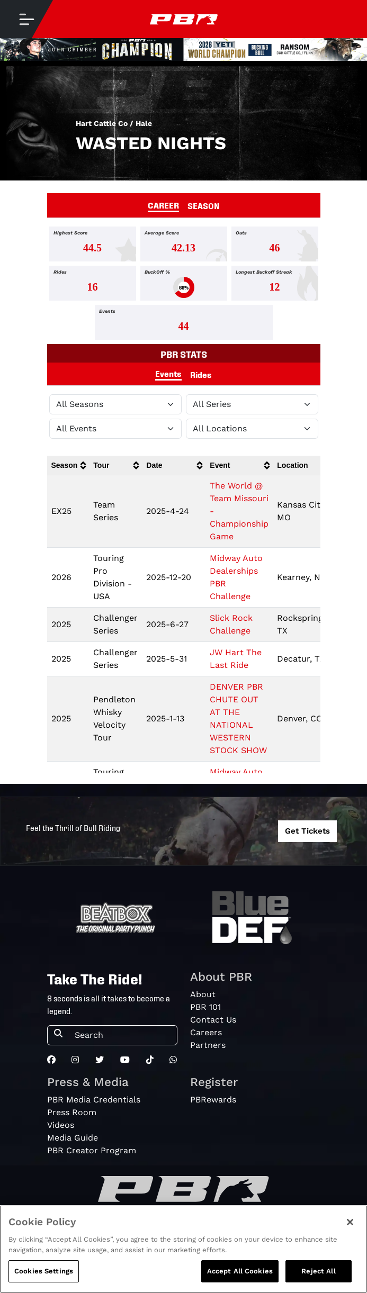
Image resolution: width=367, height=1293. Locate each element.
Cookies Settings (43, 1271)
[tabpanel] (183, 285)
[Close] (350, 1222)
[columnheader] (68, 465)
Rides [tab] (201, 374)
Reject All (318, 1271)
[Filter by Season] (115, 404)
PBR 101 (205, 1007)
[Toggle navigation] (26, 19)
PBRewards (213, 1100)
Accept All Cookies (240, 1271)
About (203, 994)
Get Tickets (307, 831)
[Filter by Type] (115, 429)
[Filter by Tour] (252, 404)
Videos (60, 1125)
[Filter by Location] (252, 429)
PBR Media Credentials (93, 1100)
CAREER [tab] (163, 205)
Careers (206, 1032)
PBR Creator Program (91, 1150)
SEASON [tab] (203, 205)
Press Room (71, 1112)
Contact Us (213, 1020)
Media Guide (72, 1138)
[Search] (122, 1035)
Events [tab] (168, 373)
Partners (208, 1045)
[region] (183, 1249)
